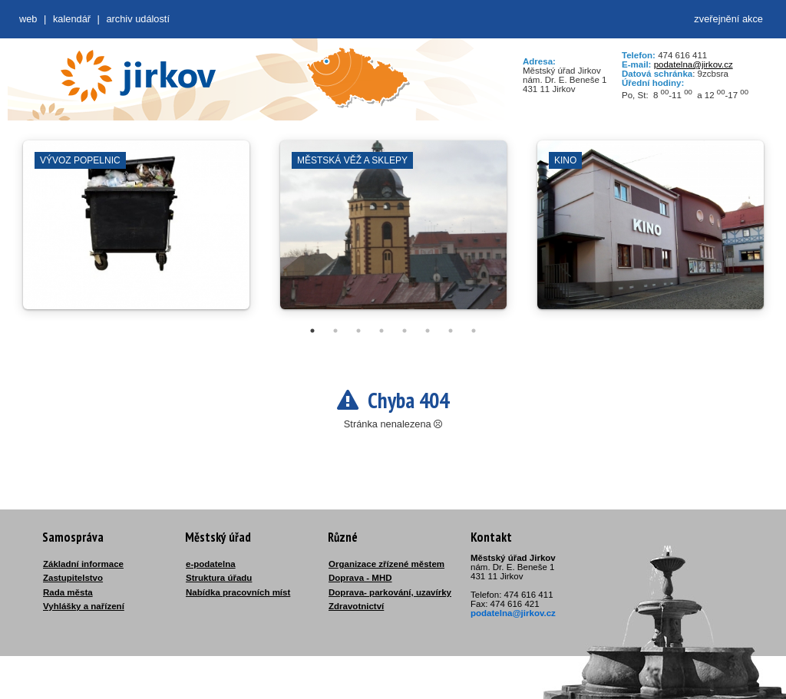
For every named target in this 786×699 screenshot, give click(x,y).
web (28, 19)
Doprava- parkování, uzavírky (390, 592)
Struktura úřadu (219, 577)
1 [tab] (312, 330)
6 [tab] (427, 330)
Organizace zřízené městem (386, 564)
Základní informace (83, 564)
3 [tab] (358, 330)
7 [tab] (450, 330)
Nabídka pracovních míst (238, 592)
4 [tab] (381, 330)
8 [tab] (473, 330)
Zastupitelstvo (73, 577)
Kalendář (72, 19)
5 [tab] (404, 330)
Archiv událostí (138, 19)
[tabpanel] (136, 232)
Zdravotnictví (356, 606)
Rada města (68, 592)
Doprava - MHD (360, 577)
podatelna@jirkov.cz (693, 64)
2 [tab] (335, 330)
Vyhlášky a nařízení (83, 606)
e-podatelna (211, 564)
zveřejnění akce (728, 19)
